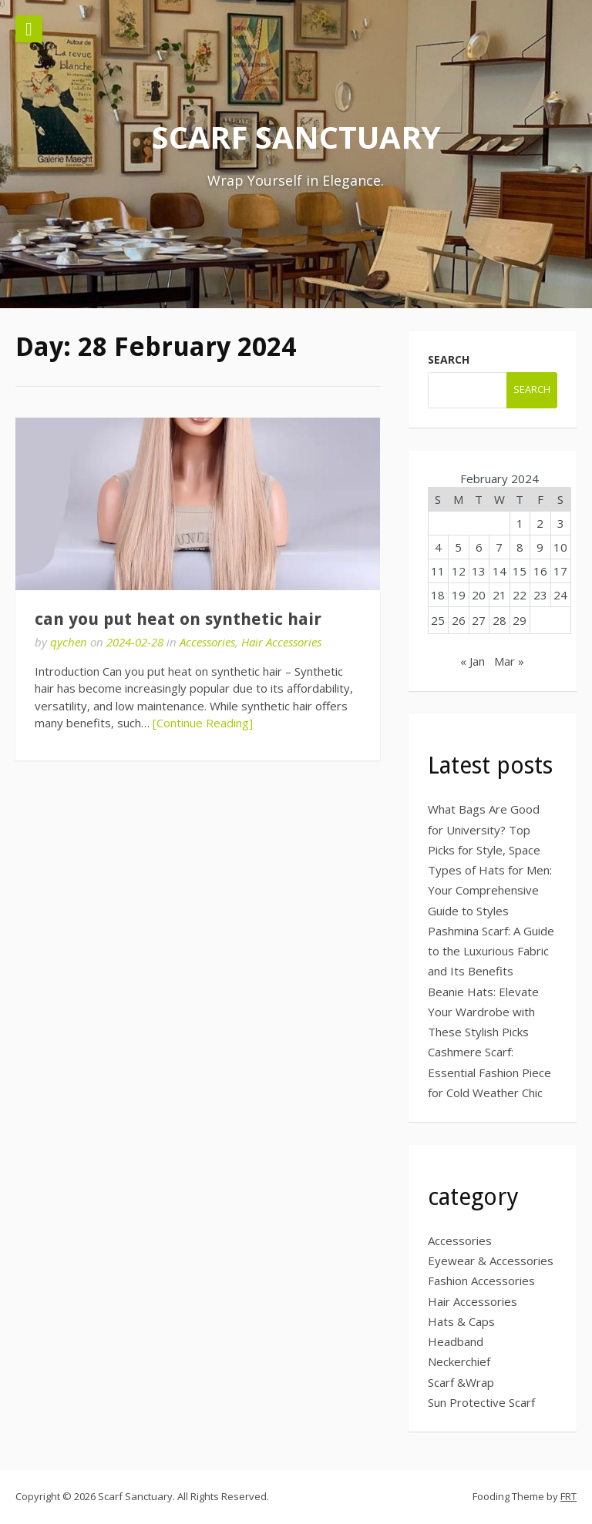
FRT (568, 1496)
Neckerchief (459, 1361)
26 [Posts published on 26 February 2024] (459, 620)
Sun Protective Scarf (481, 1402)
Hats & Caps (461, 1321)
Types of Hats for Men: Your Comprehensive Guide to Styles (490, 890)
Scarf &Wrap (461, 1382)
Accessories (207, 642)
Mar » (509, 661)
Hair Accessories (281, 642)
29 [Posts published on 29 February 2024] (519, 620)
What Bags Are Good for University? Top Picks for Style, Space (484, 829)
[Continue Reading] (203, 722)
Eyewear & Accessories (490, 1260)
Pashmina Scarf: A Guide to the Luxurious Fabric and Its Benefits (491, 951)
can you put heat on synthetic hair (178, 619)
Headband (455, 1341)
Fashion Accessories (481, 1280)
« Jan (472, 661)
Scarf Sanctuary (296, 137)
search (448, 359)
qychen (68, 642)
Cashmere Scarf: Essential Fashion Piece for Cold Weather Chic (489, 1072)
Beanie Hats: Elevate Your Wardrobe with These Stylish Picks (483, 1012)
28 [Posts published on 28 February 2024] (499, 620)
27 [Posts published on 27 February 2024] (479, 620)
